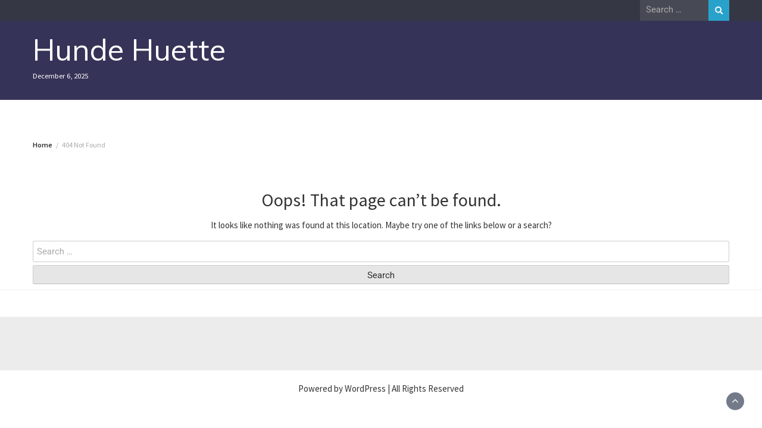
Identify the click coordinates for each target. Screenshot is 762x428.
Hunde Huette (129, 49)
